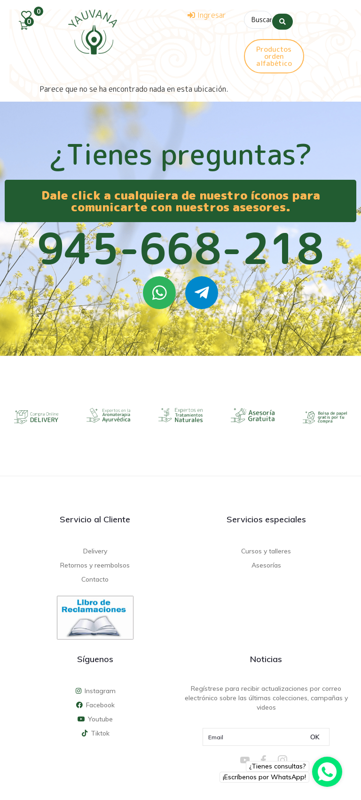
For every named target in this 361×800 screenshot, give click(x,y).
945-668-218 (180, 245)
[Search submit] (282, 18)
